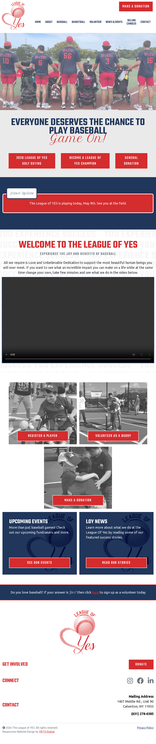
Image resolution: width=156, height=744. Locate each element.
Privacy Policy (145, 728)
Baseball (62, 22)
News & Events (114, 22)
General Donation (131, 161)
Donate (141, 665)
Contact (145, 22)
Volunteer (95, 22)
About (48, 22)
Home (38, 22)
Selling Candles (131, 22)
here (95, 593)
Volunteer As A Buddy (113, 436)
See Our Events (39, 563)
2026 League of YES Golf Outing (31, 161)
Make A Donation (135, 6)
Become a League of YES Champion (85, 161)
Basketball (78, 22)
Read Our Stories (116, 563)
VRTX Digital (46, 732)
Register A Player (43, 436)
